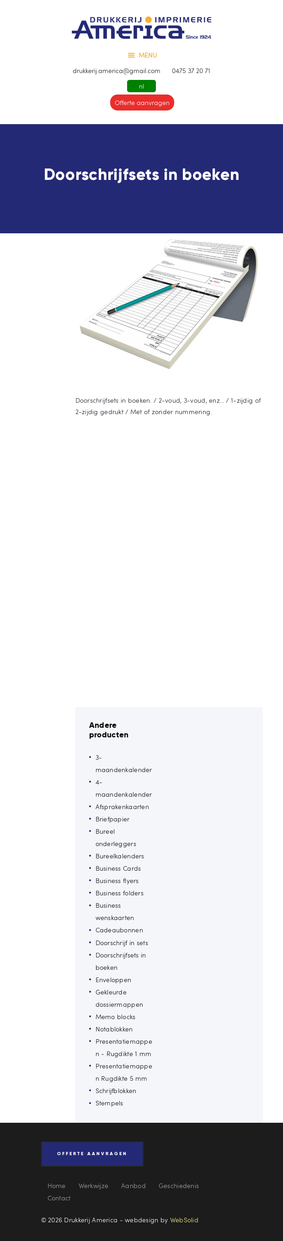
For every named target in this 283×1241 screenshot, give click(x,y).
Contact (59, 1198)
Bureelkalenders (120, 856)
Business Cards (118, 868)
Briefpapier (113, 819)
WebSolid (184, 1219)
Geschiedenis (179, 1185)
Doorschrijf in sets (122, 942)
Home (57, 1185)
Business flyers (117, 880)
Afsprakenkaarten (122, 806)
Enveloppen (114, 979)
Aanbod (133, 1185)
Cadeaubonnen (119, 929)
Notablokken (114, 1029)
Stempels (109, 1103)
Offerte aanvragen (142, 102)
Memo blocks (116, 1016)
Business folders (120, 893)
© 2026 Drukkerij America (79, 1219)
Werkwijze (94, 1185)
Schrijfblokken (116, 1090)
